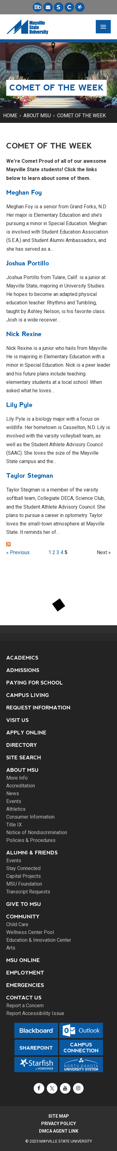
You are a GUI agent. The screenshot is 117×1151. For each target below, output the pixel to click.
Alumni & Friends (32, 853)
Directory (21, 745)
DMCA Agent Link (58, 1131)
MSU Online (23, 960)
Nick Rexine (23, 334)
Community (23, 917)
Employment (25, 973)
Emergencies (25, 985)
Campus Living (27, 695)
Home (10, 115)
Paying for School (34, 683)
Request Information (38, 708)
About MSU (37, 115)
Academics (22, 658)
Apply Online (26, 733)
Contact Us (23, 998)
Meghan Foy (24, 192)
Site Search (23, 758)
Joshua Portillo (27, 263)
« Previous (18, 552)
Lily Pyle (19, 405)
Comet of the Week (81, 115)
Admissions (22, 670)
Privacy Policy (58, 1123)
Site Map (58, 1116)
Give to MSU (23, 904)
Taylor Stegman (29, 475)
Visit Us (17, 720)
